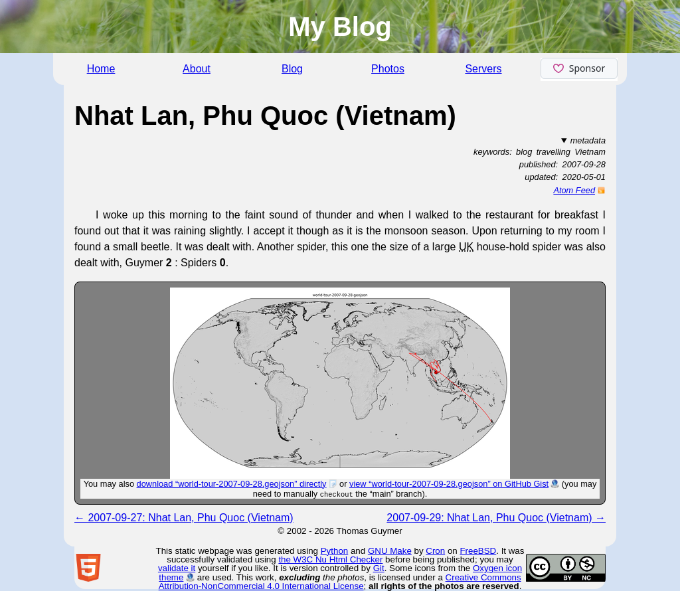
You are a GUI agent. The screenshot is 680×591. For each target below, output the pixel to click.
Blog (292, 68)
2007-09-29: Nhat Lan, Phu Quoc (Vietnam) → (496, 517)
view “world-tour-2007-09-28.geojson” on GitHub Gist (449, 484)
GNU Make (390, 551)
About (197, 68)
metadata (588, 140)
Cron (435, 551)
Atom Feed (574, 190)
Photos (387, 68)
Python (335, 551)
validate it (176, 568)
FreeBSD (478, 551)
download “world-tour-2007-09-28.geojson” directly (232, 484)
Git (378, 568)
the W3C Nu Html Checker (330, 559)
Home (101, 68)
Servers (483, 68)
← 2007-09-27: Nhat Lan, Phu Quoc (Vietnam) (184, 517)
